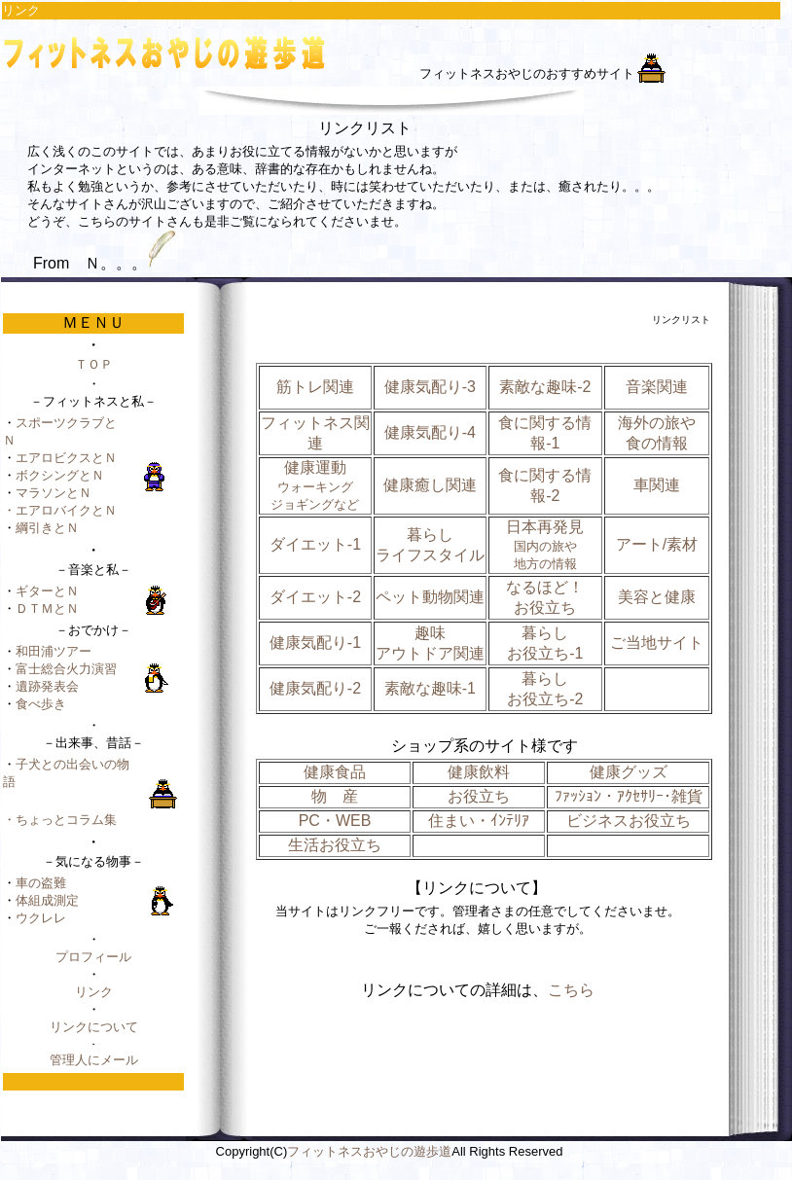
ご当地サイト (656, 642)
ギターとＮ (47, 591)
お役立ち (479, 796)
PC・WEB (335, 820)
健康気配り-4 (430, 432)
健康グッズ (628, 772)
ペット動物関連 (430, 597)
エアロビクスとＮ (66, 457)
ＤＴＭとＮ (47, 608)
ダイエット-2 (315, 597)
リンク (94, 991)
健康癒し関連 (430, 485)
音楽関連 (657, 386)
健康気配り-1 (315, 642)
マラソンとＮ (53, 492)
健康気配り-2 (315, 688)
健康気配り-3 (430, 386)
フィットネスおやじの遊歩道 (369, 1151)
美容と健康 (657, 597)
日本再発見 (545, 544)
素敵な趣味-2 (545, 386)
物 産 (334, 796)
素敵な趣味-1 (430, 688)
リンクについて (94, 1026)
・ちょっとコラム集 (60, 819)
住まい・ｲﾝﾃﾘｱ (478, 820)
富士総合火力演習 (66, 669)
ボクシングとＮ (60, 475)
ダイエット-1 (315, 544)
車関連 (656, 485)
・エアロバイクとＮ (60, 510)
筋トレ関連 (315, 386)
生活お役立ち (334, 845)
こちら (571, 990)
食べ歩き (41, 704)
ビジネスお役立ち (628, 820)
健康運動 (314, 485)
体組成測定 (47, 900)
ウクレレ (41, 918)
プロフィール (93, 956)
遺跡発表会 (47, 686)
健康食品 (335, 772)
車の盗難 (41, 883)
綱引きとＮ (47, 527)
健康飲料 (479, 772)
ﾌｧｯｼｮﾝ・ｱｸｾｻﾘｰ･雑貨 (628, 796)
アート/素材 (657, 544)
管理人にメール (94, 1060)
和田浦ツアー (53, 651)
